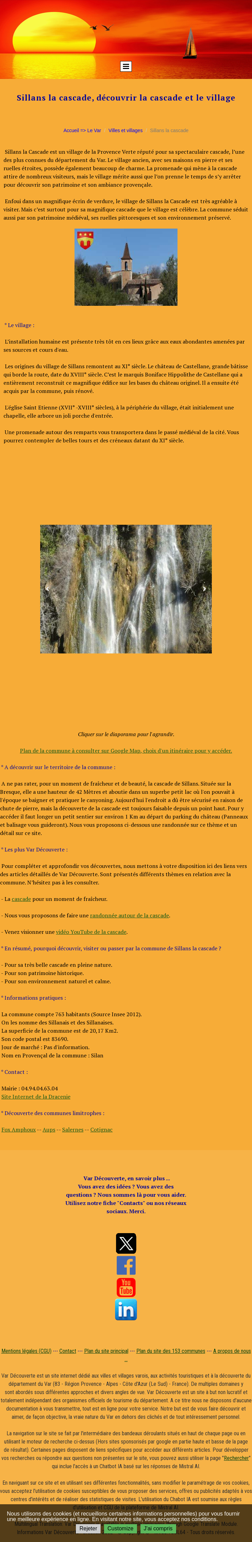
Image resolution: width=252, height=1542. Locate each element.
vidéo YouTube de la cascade (91, 932)
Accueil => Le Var (82, 130)
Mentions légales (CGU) (26, 1351)
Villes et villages (125, 130)
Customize (120, 1528)
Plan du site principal (106, 1351)
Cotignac (101, 1129)
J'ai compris (158, 1528)
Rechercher (236, 1458)
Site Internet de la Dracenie (35, 1096)
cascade (21, 899)
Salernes (72, 1129)
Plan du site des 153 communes (170, 1351)
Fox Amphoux (18, 1129)
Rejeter (88, 1528)
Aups (49, 1129)
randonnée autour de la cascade (129, 915)
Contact (67, 1351)
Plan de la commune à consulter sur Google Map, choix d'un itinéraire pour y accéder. (126, 750)
